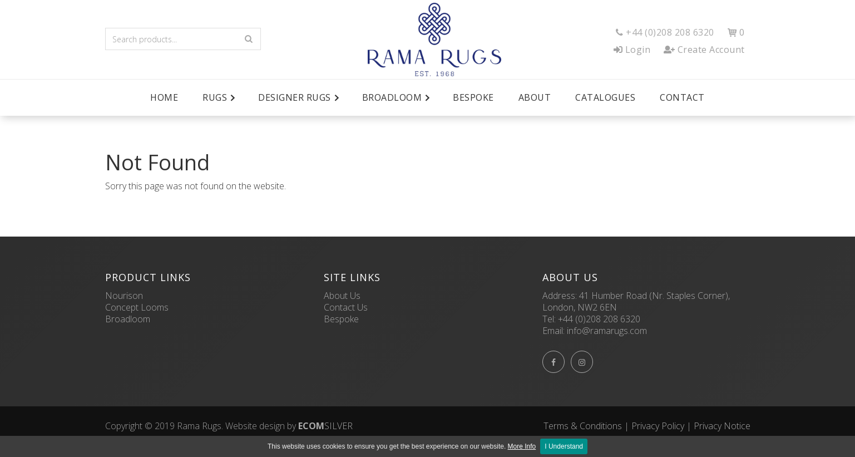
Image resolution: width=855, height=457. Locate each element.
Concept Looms (137, 307)
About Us (342, 295)
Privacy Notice (722, 426)
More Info (522, 446)
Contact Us (346, 307)
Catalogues (605, 97)
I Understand (564, 446)
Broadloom (127, 319)
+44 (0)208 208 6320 (599, 319)
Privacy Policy (657, 426)
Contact (682, 97)
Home (164, 97)
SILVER (325, 426)
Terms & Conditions (582, 426)
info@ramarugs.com (607, 331)
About (534, 97)
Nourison (124, 295)
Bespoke (473, 97)
